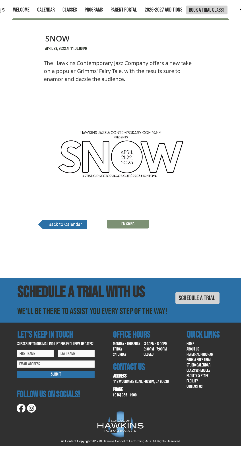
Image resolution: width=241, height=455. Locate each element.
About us (193, 349)
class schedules (198, 370)
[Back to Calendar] (62, 224)
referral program (200, 354)
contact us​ (194, 386)
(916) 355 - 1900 (125, 395)
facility (192, 381)
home (190, 344)
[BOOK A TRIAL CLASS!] (206, 10)
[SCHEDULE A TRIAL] (197, 298)
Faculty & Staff (197, 375)
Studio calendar (198, 365)
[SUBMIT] (56, 374)
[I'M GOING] (128, 224)
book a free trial (199, 359)
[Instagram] (31, 408)
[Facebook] (21, 408)
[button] (21, 10)
